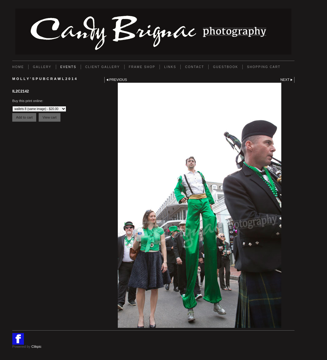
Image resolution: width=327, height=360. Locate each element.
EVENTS (68, 67)
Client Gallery (102, 67)
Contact (194, 67)
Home (18, 67)
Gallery (42, 67)
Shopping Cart (263, 67)
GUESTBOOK (225, 67)
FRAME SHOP (142, 67)
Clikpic (36, 346)
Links (170, 67)
